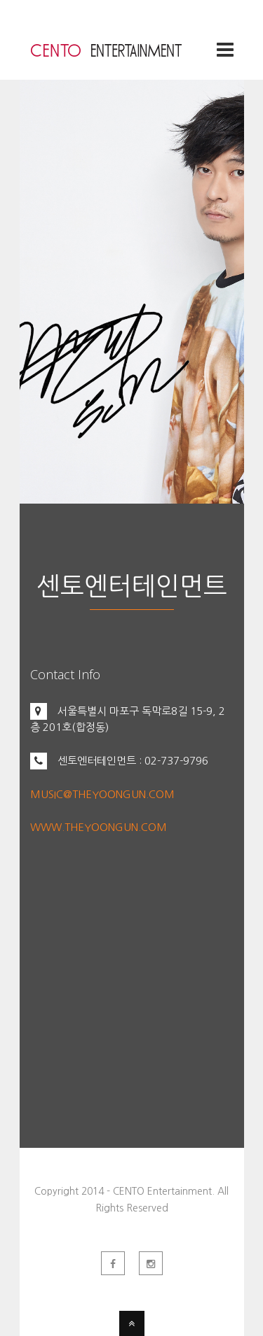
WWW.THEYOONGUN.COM (98, 827)
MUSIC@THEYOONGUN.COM (102, 794)
